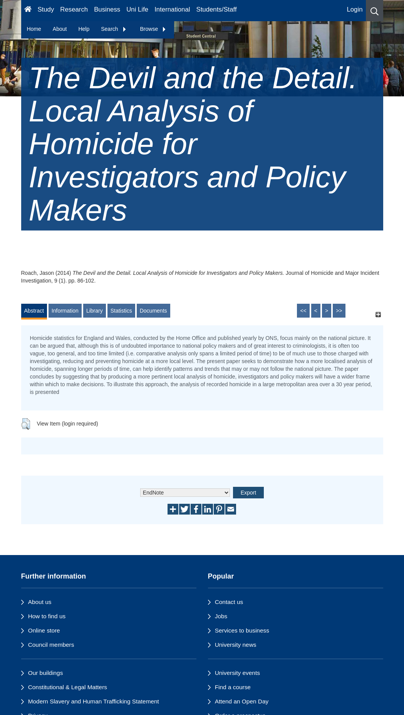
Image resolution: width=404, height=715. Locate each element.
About (60, 29)
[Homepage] (28, 10)
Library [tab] (94, 311)
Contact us (229, 602)
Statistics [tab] (121, 311)
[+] (378, 314)
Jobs (221, 616)
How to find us (47, 616)
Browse (153, 29)
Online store (44, 630)
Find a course (233, 687)
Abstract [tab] (34, 311)
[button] (374, 10)
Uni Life (137, 9)
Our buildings (45, 673)
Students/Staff (216, 9)
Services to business (242, 630)
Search (113, 29)
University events (237, 673)
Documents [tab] (153, 311)
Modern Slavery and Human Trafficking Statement (93, 701)
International (172, 9)
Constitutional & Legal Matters (67, 687)
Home (34, 29)
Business (107, 9)
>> (339, 311)
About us (40, 602)
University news (235, 644)
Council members (51, 644)
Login (354, 9)
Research (74, 9)
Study (45, 9)
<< (303, 311)
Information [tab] (65, 311)
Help (83, 29)
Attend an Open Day (241, 701)
